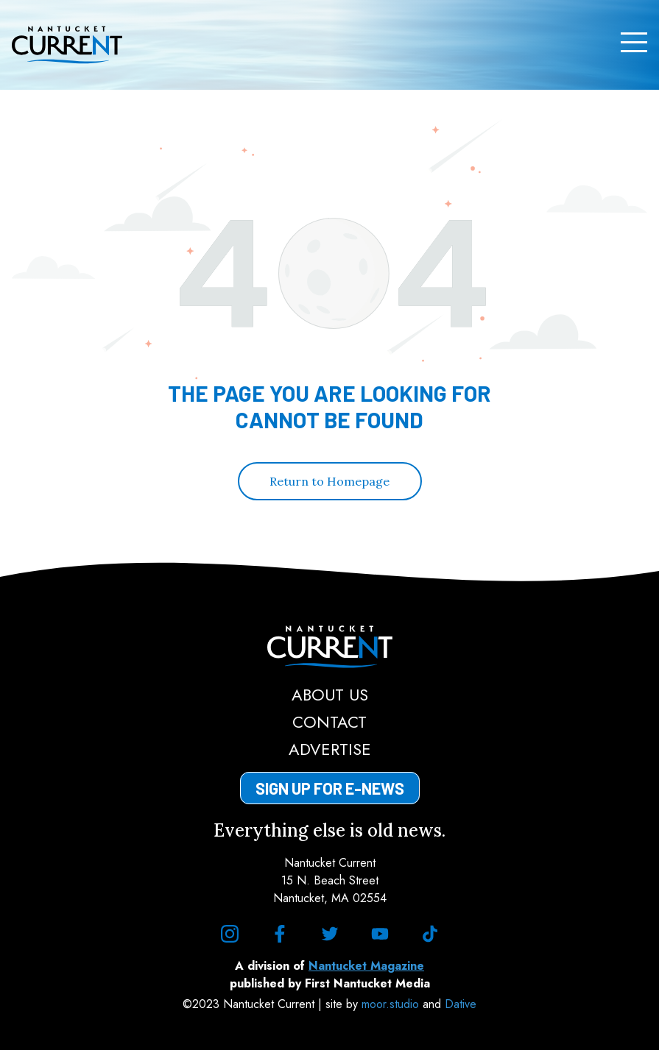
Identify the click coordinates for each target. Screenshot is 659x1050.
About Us (330, 694)
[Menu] (634, 42)
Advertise (330, 749)
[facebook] (280, 933)
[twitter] (330, 933)
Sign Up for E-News (330, 788)
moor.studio (392, 1004)
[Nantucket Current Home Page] (67, 45)
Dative (460, 1004)
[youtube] (380, 933)
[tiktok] (430, 933)
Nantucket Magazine (366, 965)
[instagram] (229, 933)
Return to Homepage (329, 481)
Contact (329, 722)
